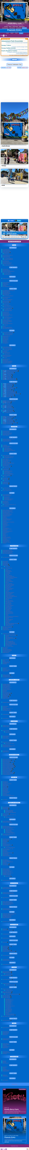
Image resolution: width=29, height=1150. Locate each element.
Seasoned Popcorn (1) (6, 270)
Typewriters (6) (7, 610)
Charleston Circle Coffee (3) (7, 262)
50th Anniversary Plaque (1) (8, 295)
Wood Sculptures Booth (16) (7, 964)
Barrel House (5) (5, 788)
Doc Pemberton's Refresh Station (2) (9, 290)
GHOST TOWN (15, 26)
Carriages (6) (7, 566)
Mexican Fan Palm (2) (6, 1027)
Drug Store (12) (5, 781)
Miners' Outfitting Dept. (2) (7, 460)
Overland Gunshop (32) (7, 475)
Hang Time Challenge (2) (7, 689)
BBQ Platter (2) (6, 253)
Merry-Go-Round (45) (10, 411)
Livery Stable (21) (6, 565)
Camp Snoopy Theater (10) (8, 979)
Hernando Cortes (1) (8, 831)
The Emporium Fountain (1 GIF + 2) (10, 504)
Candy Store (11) (6, 482)
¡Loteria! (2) (5, 707)
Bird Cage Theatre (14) (7, 997)
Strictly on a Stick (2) (6, 319)
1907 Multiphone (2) (8, 589)
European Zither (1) (8, 586)
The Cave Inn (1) (5, 269)
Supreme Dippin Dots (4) (7, 251)
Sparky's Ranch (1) (6, 751)
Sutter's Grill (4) (5, 298)
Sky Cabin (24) (9, 374)
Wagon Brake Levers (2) (9, 601)
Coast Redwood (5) (6, 1031)
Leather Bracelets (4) (7, 448)
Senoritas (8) (5, 942)
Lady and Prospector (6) (7, 950)
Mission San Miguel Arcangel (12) (9, 772)
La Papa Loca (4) (5, 284)
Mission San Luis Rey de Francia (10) (9, 759)
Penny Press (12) (5, 628)
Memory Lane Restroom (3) (7, 888)
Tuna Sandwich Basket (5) (8, 258)
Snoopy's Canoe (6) (6, 730)
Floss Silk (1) (5, 1053)
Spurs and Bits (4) (8, 604)
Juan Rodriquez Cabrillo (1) (9, 832)
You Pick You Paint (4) (7, 489)
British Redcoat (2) (8, 645)
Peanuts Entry (14, 1084)
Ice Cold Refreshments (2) (7, 249)
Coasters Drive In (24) (6, 257)
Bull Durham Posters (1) (9, 605)
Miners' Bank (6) (5, 789)
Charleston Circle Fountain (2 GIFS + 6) (9, 814)
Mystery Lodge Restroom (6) (7, 901)
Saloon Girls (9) (6, 947)
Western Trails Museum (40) (7, 568)
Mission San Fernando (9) (7, 770)
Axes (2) (6, 569)
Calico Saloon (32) (6, 294)
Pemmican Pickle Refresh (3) (7, 323)
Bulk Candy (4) (6, 451)
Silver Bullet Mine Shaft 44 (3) (7, 828)
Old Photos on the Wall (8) (8, 333)
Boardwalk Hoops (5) (7, 695)
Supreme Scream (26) (10, 372)
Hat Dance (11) (9, 406)
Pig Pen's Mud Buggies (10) (11, 391)
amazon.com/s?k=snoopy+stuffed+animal (18, 49)
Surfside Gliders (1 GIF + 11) (11, 378)
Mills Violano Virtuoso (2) (9, 585)
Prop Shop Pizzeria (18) (7, 263)
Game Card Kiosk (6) (6, 688)
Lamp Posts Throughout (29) (7, 822)
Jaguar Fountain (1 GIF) (8, 404)
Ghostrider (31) (9, 418)
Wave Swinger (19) (10, 410)
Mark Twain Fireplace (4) (8, 473)
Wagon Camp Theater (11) (8, 991)
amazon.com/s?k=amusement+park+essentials (17, 42)
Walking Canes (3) (8, 603)
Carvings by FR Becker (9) (9, 576)
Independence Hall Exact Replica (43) (9, 633)
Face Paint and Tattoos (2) (7, 557)
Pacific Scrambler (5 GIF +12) (11, 379)
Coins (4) (5, 476)
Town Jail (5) (5, 786)
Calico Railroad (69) (10, 420)
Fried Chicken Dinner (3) (8, 334)
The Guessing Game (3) (7, 693)
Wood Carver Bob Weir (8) (7, 955)
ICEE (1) (4, 326)
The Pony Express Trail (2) (9, 743)
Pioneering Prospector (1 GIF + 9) (8, 960)
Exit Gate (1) (5, 663)
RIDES (12, 33)
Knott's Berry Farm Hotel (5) (7, 650)
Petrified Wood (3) (8, 594)
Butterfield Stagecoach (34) (11, 419)
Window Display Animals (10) (9, 456)
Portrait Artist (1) (5, 562)
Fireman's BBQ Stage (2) (7, 992)
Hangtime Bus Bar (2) (6, 250)
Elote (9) (5, 357)
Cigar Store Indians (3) (9, 619)
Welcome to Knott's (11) (7, 868)
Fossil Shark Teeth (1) (9, 593)
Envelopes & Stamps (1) (9, 588)
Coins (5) (6, 615)
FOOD (7, 33)
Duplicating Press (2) (8, 625)
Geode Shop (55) (5, 469)
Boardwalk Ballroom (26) (7, 972)
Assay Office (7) (5, 782)
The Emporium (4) (6, 503)
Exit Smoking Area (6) (6, 675)
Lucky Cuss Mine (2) (6, 849)
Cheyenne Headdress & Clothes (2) (11, 577)
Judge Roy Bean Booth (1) (7, 355)
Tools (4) (6, 614)
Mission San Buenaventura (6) (8, 764)
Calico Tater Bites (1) (6, 292)
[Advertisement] (14, 85)
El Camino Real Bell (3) (6, 774)
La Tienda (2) (5, 445)
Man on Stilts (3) (5, 1080)
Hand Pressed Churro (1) (8, 317)
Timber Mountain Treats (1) (7, 321)
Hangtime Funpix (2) (6, 725)
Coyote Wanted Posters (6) (9, 817)
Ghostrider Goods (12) (6, 464)
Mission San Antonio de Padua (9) (9, 761)
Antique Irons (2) (7, 467)
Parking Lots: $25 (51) (7, 674)
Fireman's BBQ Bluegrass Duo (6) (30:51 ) (12, 994)
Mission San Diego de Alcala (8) (8, 773)
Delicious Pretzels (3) (6, 256)
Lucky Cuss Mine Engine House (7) (8, 795)
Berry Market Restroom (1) (7, 916)
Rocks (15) (7, 574)
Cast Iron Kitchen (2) (8, 583)
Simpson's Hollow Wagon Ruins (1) (11, 596)
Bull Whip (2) (7, 621)
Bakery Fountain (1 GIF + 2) (8, 306)
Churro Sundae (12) (7, 318)
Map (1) (4, 660)
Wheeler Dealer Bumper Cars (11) (12, 370)
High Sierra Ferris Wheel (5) (11, 392)
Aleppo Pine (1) (5, 1047)
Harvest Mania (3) (6, 718)
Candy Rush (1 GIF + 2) (7, 697)
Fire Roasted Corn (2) (7, 309)
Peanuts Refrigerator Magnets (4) (9, 450)
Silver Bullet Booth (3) (6, 352)
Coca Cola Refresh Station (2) (8, 255)
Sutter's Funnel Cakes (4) (7, 300)
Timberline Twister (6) (10, 388)
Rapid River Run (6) (10, 390)
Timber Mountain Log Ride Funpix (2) (9, 745)
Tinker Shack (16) (5, 465)
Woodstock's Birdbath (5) (7, 702)
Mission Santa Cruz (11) (7, 760)
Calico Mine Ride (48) (10, 421)
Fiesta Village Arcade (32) (7, 710)
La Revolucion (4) (9, 405)
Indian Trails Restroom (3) (7, 909)
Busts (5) (6, 640)
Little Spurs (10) (5, 461)
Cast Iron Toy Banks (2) (9, 581)
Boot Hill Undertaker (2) (6, 794)
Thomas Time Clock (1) (9, 612)
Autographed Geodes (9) (8, 471)
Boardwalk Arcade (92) (6, 684)
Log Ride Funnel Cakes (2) (7, 320)
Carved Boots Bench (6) (7, 946)
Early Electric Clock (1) (9, 617)
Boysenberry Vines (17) (6, 826)
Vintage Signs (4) (5, 481)
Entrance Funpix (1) (6, 738)
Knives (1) (7, 591)
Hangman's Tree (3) (6, 1044)
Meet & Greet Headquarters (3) (8, 553)
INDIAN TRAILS (22, 26)
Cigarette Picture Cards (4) (9, 595)
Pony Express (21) (10, 417)
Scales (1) (7, 618)
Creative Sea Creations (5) (7, 446)
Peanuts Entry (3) (5, 750)
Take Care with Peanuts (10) (10, 847)
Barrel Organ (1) (8, 587)
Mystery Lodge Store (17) (7, 455)
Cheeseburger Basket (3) (8, 299)
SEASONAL (24, 28)
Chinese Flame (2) (6, 1032)
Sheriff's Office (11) (6, 785)
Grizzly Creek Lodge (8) (6, 272)
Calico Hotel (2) (5, 851)
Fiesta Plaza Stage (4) (6, 983)
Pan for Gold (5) (5, 561)
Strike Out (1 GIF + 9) (6, 692)
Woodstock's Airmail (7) (10, 395)
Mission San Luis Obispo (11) (8, 769)
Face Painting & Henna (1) (7, 627)
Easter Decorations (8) (6, 880)
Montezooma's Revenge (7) (11, 400)
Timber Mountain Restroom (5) (8, 902)
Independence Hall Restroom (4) (8, 914)
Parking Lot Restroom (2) (7, 917)
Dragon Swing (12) (10, 407)
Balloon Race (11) (9, 384)
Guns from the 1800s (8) (9, 578)
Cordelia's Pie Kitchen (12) (7, 629)
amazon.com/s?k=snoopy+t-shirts (20, 46)
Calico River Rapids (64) (11, 416)
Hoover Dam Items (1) (9, 600)
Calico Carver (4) (6, 483)
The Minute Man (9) (6, 959)
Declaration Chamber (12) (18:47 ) (11, 635)
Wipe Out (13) (9, 376)
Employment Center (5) (6, 651)
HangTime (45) (9, 377)
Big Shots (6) (5, 690)
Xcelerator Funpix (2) (6, 726)
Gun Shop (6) (5, 799)
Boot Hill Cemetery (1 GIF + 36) (8, 848)
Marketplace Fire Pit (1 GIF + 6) (8, 872)
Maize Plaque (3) (5, 859)
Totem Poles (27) (6, 864)
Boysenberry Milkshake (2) (8, 259)
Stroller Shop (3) (5, 670)
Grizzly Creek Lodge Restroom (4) (8, 893)
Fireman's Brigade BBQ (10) (8, 308)
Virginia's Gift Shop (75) (6, 495)
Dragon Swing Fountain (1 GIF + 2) (10, 408)
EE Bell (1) (7, 1012)
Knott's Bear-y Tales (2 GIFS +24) (12, 371)
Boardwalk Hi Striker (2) (6, 685)
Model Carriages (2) (8, 608)
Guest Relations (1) (6, 662)
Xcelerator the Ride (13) (10, 373)
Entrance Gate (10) (6, 659)
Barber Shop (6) (5, 784)
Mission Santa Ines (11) (7, 771)
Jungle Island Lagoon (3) (7, 874)
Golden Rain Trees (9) (6, 1052)
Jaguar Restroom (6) (6, 897)
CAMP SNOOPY (12, 28)
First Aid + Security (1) (6, 669)
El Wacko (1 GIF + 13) (6, 709)
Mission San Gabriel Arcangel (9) (9, 767)
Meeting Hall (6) (5, 790)
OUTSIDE (6, 26)
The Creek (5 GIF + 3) (7, 273)
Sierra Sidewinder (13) (10, 394)
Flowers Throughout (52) (7, 821)
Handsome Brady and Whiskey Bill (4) (9, 951)
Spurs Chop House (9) (6, 297)
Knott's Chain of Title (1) (9, 646)
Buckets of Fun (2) (6, 698)
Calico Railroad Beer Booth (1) (8, 328)
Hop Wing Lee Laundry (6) (7, 783)
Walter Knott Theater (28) (7, 971)
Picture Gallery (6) (6, 563)
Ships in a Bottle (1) (8, 575)
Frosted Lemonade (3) (6, 282)
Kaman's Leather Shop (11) (7, 490)
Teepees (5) (5, 862)
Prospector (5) (5, 948)
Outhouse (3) (5, 850)
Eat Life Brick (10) (6, 863)
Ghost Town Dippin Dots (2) (7, 327)
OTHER (21, 33)
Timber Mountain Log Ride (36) (12, 422)
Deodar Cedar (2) (5, 1043)
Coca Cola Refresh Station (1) (8, 286)
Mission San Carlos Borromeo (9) (9, 765)
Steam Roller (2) (5, 853)
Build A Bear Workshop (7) (7, 649)
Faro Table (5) (7, 572)
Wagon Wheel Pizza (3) (6, 293)
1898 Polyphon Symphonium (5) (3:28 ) (12, 623)
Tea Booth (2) (5, 351)
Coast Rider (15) (9, 375)
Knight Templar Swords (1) (9, 592)
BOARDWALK (18, 28)
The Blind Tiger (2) (6, 813)
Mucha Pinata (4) (5, 706)
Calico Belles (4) (6, 949)
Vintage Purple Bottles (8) (9, 624)
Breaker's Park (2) (6, 652)
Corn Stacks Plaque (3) (6, 860)
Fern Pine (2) (5, 1045)
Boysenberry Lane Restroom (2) (8, 921)
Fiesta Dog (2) (5, 283)
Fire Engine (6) (7, 573)
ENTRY (10, 26)
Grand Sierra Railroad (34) (11, 383)
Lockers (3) (4, 668)
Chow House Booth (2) (6, 356)
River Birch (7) (5, 1034)
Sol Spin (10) (9, 401)
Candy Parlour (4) (6, 502)
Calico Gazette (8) (6, 792)
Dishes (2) (7, 582)
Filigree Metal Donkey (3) (8, 449)
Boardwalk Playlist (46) (9, 811)
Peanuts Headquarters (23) (7, 494)
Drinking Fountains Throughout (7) (8, 278)
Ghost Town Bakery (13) (7, 305)
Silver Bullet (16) (9, 423)
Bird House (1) (6, 304)
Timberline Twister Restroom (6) (8, 892)
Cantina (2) (4, 285)
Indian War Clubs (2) (8, 598)
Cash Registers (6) (8, 606)
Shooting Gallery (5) (6, 714)
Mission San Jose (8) (7, 762)
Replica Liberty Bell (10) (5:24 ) (10, 638)
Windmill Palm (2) (5, 1039)
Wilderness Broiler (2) (6, 291)
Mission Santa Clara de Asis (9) (8, 763)
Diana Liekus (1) (8, 1002)
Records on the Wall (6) (9, 810)
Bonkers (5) (5, 691)
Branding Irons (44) (8, 571)
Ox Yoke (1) (7, 590)
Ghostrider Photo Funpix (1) (7, 746)
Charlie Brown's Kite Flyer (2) (11, 387)
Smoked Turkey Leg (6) (8, 310)
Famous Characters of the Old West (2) (11, 616)
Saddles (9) (7, 622)
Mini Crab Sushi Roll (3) (8, 349)
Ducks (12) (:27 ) (8, 876)
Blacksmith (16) (6, 564)
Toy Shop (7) (5, 793)
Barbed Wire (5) (8, 570)
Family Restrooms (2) (6, 908)
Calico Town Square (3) (7, 996)
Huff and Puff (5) (9, 386)
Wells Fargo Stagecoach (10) (8, 852)
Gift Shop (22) (7, 639)
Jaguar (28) (8, 402)
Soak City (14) (5, 648)
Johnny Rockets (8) (6, 261)
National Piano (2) (8, 607)
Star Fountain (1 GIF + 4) (7, 871)
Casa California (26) (6, 447)
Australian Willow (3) (6, 1046)
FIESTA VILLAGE (5, 28)
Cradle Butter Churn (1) (9, 613)
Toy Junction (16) (6, 478)
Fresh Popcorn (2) (6, 260)
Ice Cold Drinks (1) (6, 350)
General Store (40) (6, 468)
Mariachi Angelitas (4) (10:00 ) (10, 984)
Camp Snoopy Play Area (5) (7, 550)
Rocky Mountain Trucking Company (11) (13, 393)
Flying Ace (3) (9, 396)
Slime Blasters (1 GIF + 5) (7, 687)
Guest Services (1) (6, 667)
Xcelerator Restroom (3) (7, 887)
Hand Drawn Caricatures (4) (8, 626)
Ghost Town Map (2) (6, 854)
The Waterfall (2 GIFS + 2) (8, 457)
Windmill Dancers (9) (6, 938)
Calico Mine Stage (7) (7, 995)
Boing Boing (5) (6, 696)
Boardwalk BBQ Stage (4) (7, 975)
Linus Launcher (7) (10, 385)
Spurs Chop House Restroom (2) (8, 903)
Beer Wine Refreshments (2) (8, 265)
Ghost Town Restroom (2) (7, 904)
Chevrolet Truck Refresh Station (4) (8, 271)
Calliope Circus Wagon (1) (7, 855)
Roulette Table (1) (8, 620)
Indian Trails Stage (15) (7, 1020)
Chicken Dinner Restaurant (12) (8, 332)
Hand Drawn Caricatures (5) (7, 552)
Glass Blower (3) (6, 479)
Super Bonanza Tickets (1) (9, 584)
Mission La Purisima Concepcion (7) (9, 766)
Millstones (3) (6, 480)
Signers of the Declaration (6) (10, 643)
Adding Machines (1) (8, 611)
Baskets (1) (7, 599)
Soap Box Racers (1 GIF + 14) (8, 708)
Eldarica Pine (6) (5, 1033)
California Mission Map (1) (9, 829)
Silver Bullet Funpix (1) (6, 744)
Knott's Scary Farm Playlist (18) (10, 812)
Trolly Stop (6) (5, 815)
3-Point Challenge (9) (6, 686)
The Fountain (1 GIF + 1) (8, 412)
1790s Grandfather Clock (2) (10, 642)
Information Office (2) (6, 661)
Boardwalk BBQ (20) (7, 252)
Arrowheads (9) (7, 579)
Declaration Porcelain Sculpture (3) (11, 644)
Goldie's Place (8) (5, 787)
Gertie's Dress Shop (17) (7, 466)
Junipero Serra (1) (8, 830)
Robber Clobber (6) (6, 694)
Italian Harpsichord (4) (9, 637)
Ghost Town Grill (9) (6, 301)
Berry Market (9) (5, 501)
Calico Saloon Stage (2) (6, 1016)
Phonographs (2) (8, 609)
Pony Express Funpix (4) (7, 742)
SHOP (16, 33)
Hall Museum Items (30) (9, 641)
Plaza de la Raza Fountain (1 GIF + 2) (9, 827)
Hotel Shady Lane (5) (6, 791)
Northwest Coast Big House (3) (8, 861)
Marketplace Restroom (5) (7, 915)
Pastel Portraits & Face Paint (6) (8, 551)
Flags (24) (7, 636)
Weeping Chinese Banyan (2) (7, 1038)
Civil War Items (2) (8, 580)
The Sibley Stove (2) (8, 597)
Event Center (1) (5, 647)
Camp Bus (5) (9, 389)
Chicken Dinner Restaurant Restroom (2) (9, 913)
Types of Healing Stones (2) (8, 474)
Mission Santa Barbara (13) (8, 768)
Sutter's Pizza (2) (5, 322)
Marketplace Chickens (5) (7, 873)
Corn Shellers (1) (8, 602)
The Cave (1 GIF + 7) (7, 274)
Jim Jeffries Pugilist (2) (9, 990)
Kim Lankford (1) (8, 1007)
